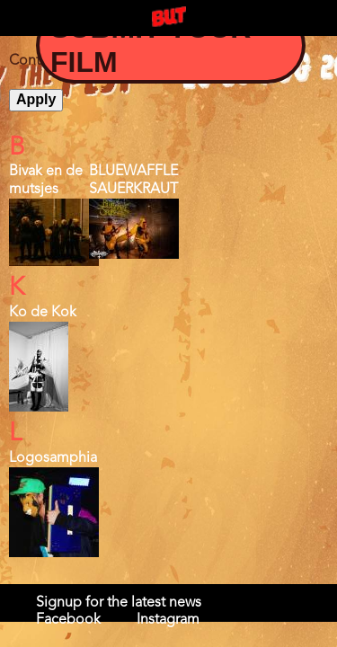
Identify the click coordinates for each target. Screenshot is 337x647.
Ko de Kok (42, 313)
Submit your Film (150, 45)
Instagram (168, 620)
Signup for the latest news (118, 603)
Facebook (68, 620)
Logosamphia (53, 458)
